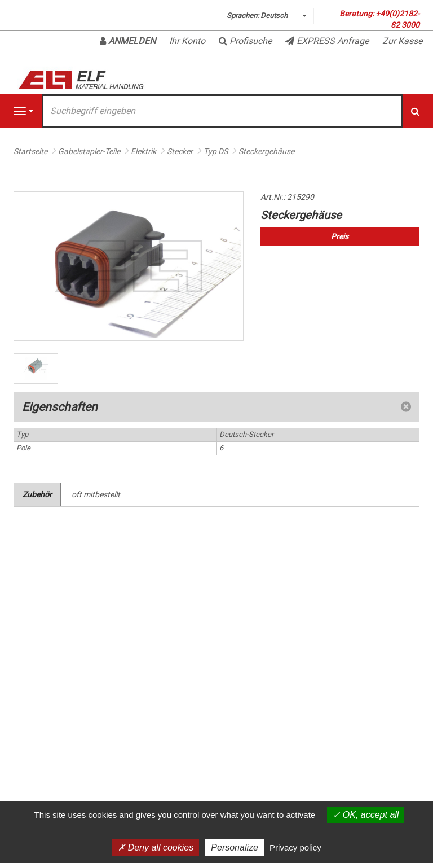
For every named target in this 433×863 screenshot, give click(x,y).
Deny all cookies (155, 847)
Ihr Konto (187, 41)
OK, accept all (366, 815)
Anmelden (128, 41)
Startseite (30, 151)
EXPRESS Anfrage (327, 41)
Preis (339, 236)
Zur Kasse (402, 41)
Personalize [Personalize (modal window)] (234, 847)
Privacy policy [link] (295, 847)
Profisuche (245, 41)
